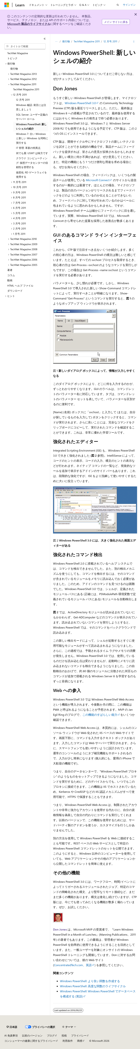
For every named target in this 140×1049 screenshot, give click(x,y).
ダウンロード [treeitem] (15, 290)
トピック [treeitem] (12, 58)
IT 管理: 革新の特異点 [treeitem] (28, 148)
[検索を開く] (117, 5)
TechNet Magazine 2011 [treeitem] (26, 89)
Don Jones (60, 929)
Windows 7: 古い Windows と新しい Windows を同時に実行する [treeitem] (32, 138)
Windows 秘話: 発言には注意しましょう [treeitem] (31, 107)
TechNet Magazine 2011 (87, 41)
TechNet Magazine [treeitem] (17, 53)
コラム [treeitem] (11, 275)
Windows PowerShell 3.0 (80, 103)
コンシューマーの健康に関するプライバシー (29, 1040)
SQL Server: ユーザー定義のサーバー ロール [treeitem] (32, 117)
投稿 (64, 1035)
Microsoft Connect (97, 180)
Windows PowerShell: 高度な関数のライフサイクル (93, 986)
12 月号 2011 (110, 41)
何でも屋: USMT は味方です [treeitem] (32, 153)
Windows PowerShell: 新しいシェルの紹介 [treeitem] (31, 126)
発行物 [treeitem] (14, 68)
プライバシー (78, 1035)
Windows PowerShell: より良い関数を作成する (90, 981)
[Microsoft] (6, 5)
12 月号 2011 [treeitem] (23, 99)
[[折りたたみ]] (44, 38)
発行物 (66, 41)
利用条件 (68, 1040)
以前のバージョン (32, 1035)
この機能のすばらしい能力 (99, 714)
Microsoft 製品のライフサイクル (28, 24)
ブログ (51, 1035)
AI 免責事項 (11, 1035)
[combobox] (25, 46)
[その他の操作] (134, 42)
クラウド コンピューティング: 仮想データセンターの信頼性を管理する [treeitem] (32, 162)
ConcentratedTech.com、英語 (73, 965)
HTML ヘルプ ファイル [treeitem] (20, 285)
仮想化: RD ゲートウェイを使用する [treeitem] (31, 175)
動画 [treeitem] (9, 280)
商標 (79, 1040)
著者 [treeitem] (9, 270)
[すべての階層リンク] (56, 42)
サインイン (129, 4)
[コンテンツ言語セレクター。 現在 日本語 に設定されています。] (11, 1027)
